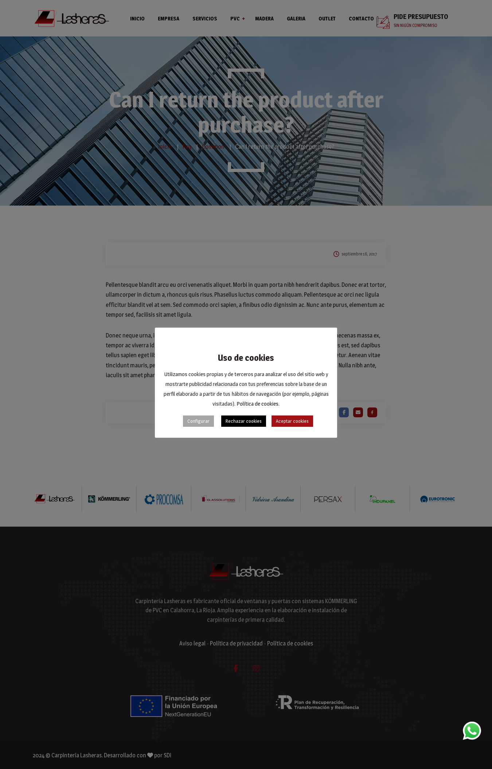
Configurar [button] (198, 421)
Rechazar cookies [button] (244, 421)
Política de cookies (257, 403)
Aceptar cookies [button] (292, 421)
